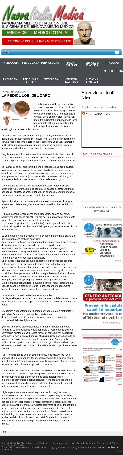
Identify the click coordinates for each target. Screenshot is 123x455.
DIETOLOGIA (51, 79)
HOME (5, 91)
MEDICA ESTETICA (72, 64)
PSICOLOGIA (10, 79)
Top (117, 451)
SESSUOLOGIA (30, 62)
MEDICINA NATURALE (71, 81)
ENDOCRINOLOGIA (113, 71)
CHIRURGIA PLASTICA (92, 64)
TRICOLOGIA (112, 62)
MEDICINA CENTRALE (92, 81)
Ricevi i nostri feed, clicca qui (97, 153)
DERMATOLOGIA (51, 62)
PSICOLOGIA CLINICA (30, 81)
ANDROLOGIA (10, 62)
